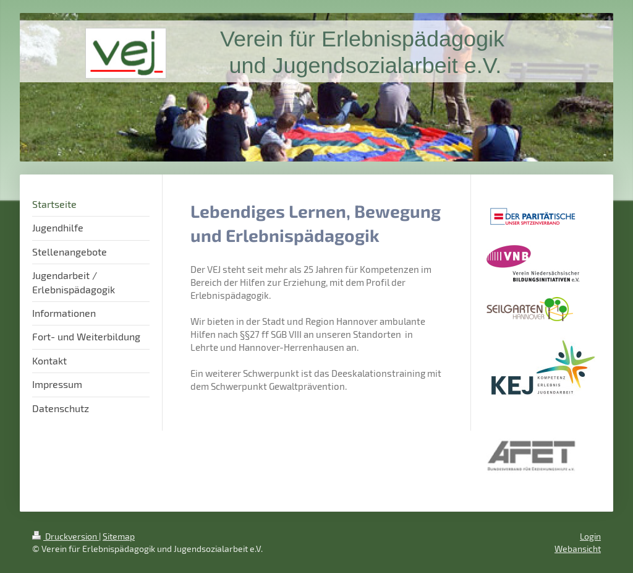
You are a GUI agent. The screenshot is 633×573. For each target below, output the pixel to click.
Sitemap (119, 536)
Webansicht (577, 548)
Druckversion (65, 536)
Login (590, 536)
